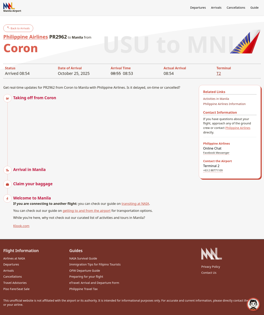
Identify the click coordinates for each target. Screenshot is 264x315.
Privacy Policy (210, 267)
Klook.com (21, 226)
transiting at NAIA (135, 203)
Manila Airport (12, 7)
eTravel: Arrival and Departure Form (94, 283)
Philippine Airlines (25, 36)
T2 (219, 73)
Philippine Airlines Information (224, 104)
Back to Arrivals (18, 28)
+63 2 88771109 (213, 170)
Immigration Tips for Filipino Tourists (95, 264)
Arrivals (216, 7)
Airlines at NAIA (14, 258)
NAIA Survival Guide (83, 258)
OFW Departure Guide (84, 271)
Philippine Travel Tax (83, 289)
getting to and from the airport (87, 210)
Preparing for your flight (86, 276)
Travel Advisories (15, 283)
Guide (254, 7)
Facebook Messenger (216, 153)
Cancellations (236, 7)
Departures (198, 7)
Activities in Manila (216, 99)
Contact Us (208, 273)
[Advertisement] (104, 129)
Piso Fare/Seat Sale (16, 289)
